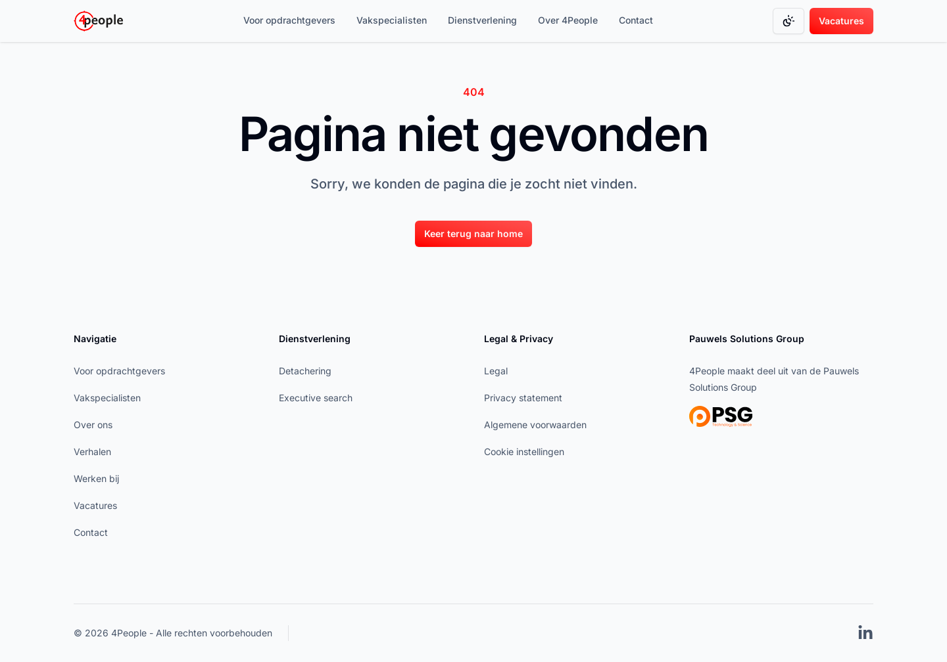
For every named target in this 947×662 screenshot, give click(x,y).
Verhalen (92, 451)
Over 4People (568, 20)
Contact (636, 20)
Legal (496, 370)
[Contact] (636, 21)
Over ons (93, 424)
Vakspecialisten (391, 20)
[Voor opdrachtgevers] (289, 21)
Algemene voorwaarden (535, 424)
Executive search (315, 397)
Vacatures (841, 20)
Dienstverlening (482, 20)
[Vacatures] (841, 21)
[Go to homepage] (98, 21)
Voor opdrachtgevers (289, 20)
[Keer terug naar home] (473, 233)
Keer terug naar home (473, 233)
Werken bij (96, 478)
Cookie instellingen (524, 451)
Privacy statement (523, 397)
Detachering (305, 370)
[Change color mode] (788, 21)
